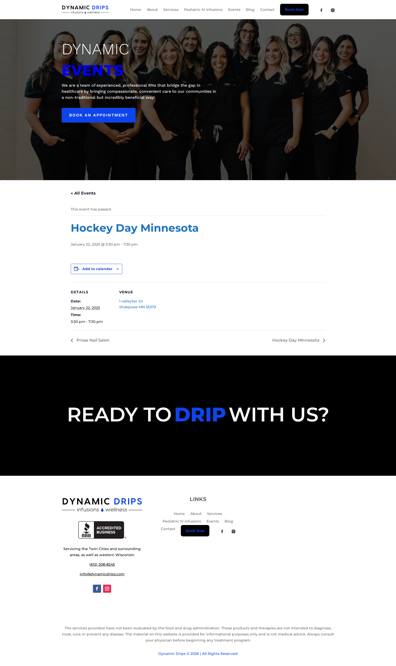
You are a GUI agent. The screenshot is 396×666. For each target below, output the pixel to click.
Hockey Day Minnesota (296, 340)
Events (234, 9)
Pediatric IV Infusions (203, 9)
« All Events (83, 193)
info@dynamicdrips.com (102, 574)
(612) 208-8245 (102, 564)
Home (135, 9)
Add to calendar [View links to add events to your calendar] (97, 269)
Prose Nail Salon (93, 340)
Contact (267, 9)
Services (171, 9)
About (152, 9)
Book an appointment (98, 115)
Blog (250, 9)
